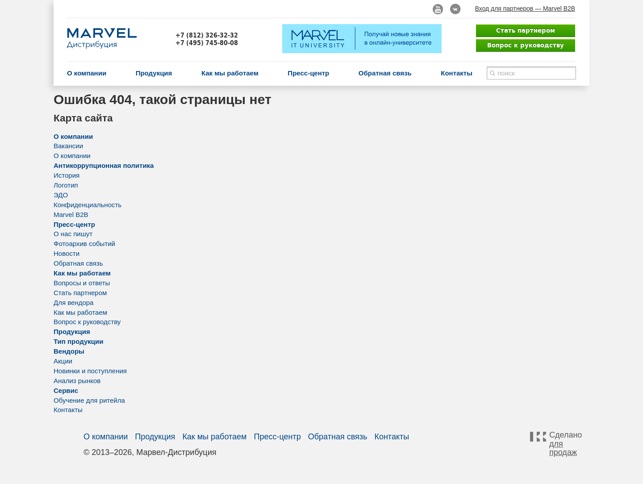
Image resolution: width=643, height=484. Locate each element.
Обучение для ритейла (89, 400)
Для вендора (73, 302)
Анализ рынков (77, 380)
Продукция (154, 73)
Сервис (66, 390)
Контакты (456, 73)
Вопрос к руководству (525, 45)
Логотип (66, 185)
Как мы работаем (230, 73)
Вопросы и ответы (82, 283)
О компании (86, 73)
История (66, 175)
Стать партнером (525, 30)
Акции (63, 361)
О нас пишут (73, 234)
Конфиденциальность (87, 205)
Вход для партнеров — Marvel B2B (525, 8)
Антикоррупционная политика (104, 165)
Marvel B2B (71, 214)
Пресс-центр (308, 73)
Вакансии (68, 146)
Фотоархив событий (84, 243)
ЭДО (61, 195)
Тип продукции (78, 341)
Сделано (564, 444)
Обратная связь (385, 73)
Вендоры (69, 351)
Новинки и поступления (90, 371)
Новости (66, 253)
